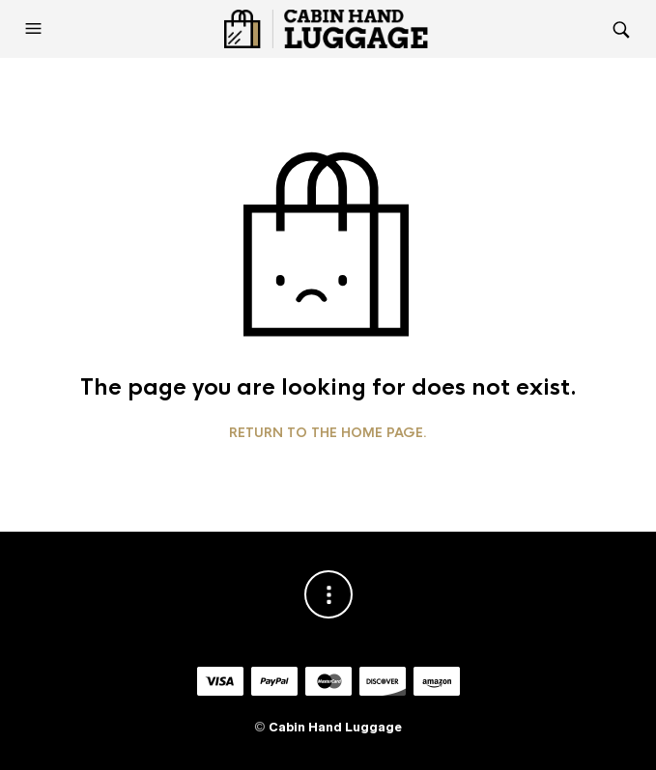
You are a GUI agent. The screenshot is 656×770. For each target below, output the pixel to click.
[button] (35, 29)
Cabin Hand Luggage (335, 727)
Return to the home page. (328, 433)
